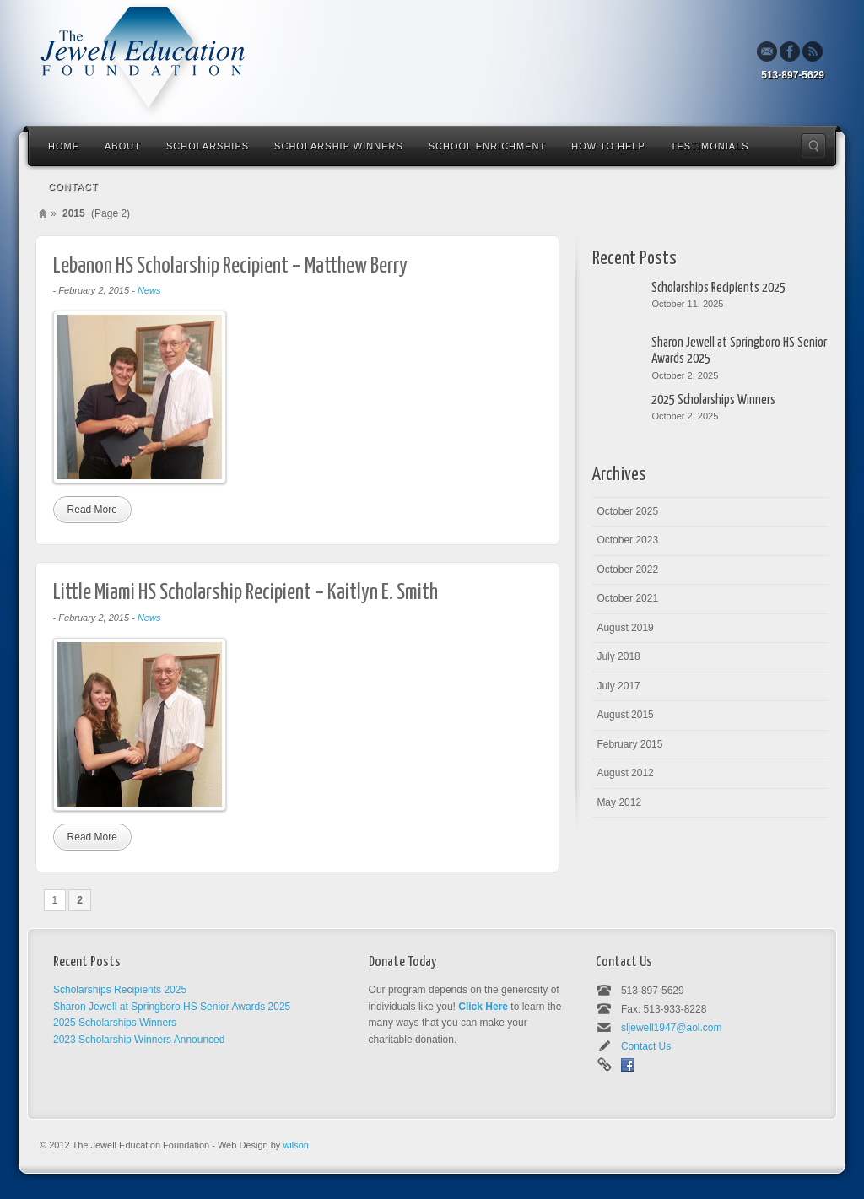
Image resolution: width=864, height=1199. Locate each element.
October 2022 (627, 569)
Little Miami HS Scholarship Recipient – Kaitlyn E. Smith (245, 592)
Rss (812, 51)
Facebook (790, 51)
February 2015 (629, 744)
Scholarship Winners (338, 146)
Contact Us (646, 1046)
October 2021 (627, 598)
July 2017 (618, 686)
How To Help (608, 146)
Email (767, 51)
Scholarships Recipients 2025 (718, 288)
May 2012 (619, 802)
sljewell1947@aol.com (671, 1028)
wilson (296, 1145)
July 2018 (618, 656)
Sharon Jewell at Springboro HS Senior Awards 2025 (739, 351)
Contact (73, 186)
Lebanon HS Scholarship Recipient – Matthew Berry (230, 266)
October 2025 (627, 511)
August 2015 (625, 715)
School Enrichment (487, 146)
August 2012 (625, 773)
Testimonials (710, 146)
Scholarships (207, 146)
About (123, 146)
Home (63, 146)
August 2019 (625, 628)
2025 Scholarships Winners (713, 400)
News (149, 290)
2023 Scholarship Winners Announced (138, 1039)
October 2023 (627, 540)
